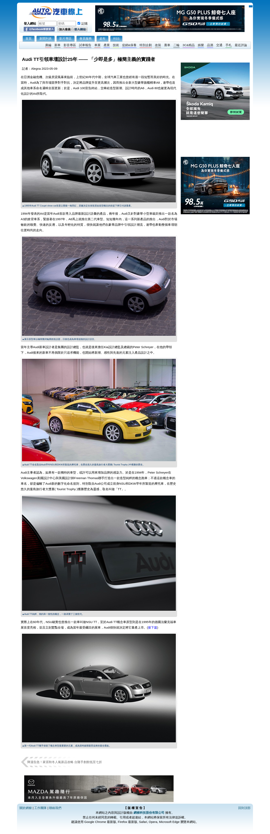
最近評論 (241, 45)
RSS (116, 38)
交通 (219, 45)
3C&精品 (189, 45)
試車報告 (85, 45)
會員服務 (85, 38)
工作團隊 (40, 808)
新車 (57, 45)
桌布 (102, 38)
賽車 (167, 45)
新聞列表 (45, 38)
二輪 (176, 45)
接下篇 (152, 627)
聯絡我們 (55, 808)
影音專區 (70, 45)
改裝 (158, 45)
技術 (116, 45)
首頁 (28, 38)
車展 (97, 45)
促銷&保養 (129, 45)
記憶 (84, 23)
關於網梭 (25, 808)
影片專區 (65, 38)
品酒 (210, 45)
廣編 (48, 45)
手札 (228, 45)
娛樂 (201, 45)
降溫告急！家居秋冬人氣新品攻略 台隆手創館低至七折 (64, 762)
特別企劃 (146, 45)
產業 (107, 45)
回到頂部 (244, 808)
